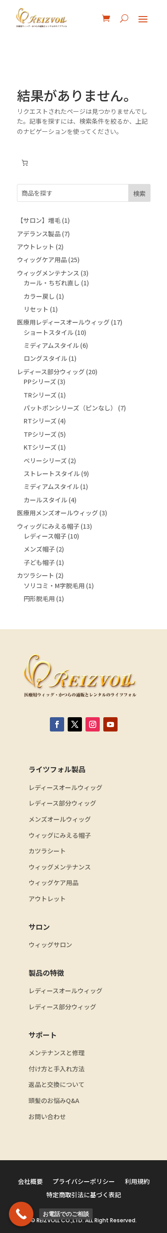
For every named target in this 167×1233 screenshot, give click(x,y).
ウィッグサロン (50, 944)
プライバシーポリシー (84, 1182)
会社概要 (30, 1182)
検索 (139, 193)
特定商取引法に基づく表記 (83, 1195)
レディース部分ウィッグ (62, 803)
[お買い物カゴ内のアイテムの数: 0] (25, 163)
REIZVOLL (48, 1220)
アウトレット (47, 898)
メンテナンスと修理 (57, 1053)
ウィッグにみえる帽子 (60, 835)
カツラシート (47, 851)
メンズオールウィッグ (60, 819)
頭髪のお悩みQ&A (54, 1100)
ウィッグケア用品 (53, 882)
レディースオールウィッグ (65, 787)
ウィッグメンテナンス (60, 867)
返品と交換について (57, 1084)
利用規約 (137, 1182)
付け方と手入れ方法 (57, 1069)
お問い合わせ (47, 1116)
